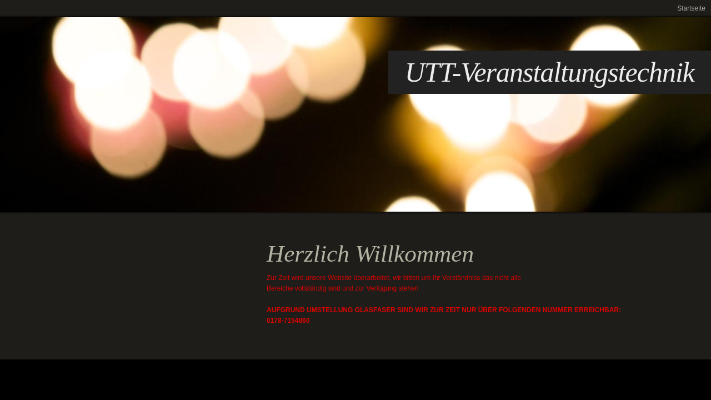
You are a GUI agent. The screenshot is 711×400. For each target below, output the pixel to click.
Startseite (691, 8)
